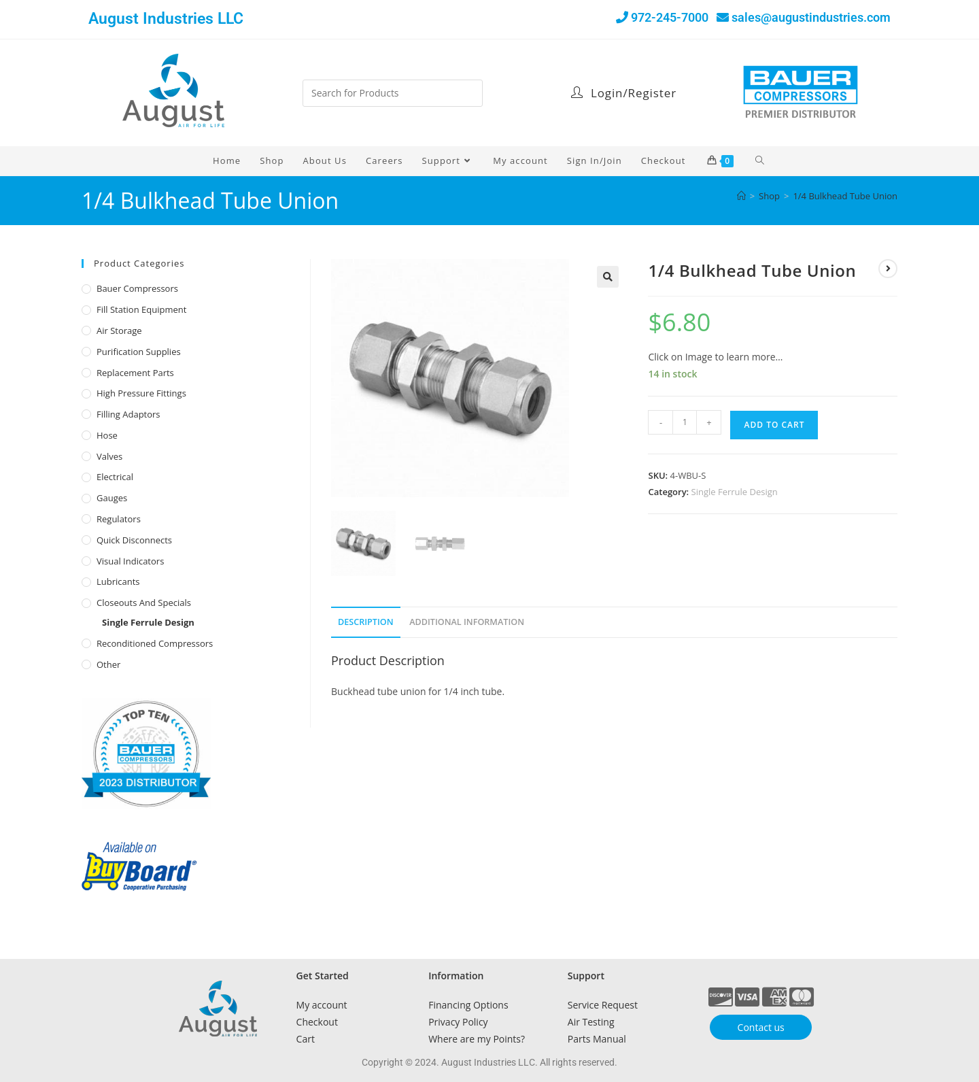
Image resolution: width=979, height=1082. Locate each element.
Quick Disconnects (134, 540)
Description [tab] (366, 622)
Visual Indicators (130, 561)
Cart (305, 1038)
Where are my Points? (476, 1038)
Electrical (115, 477)
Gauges (112, 498)
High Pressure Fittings (141, 393)
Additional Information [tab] (466, 622)
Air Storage (119, 330)
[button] (608, 277)
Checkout (317, 1021)
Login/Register (623, 93)
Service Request (603, 1004)
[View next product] (887, 268)
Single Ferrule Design (734, 492)
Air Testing (591, 1021)
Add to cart (774, 424)
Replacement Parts (135, 373)
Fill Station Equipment (141, 309)
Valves (109, 456)
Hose (107, 435)
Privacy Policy (457, 1021)
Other (108, 664)
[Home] (741, 196)
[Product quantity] (684, 422)
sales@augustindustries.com (811, 17)
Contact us (761, 1027)
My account (321, 1004)
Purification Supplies (139, 351)
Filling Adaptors (128, 414)
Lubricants (118, 581)
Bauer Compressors (137, 288)
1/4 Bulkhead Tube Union (845, 196)
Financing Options (468, 1004)
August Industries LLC (165, 19)
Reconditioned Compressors (155, 643)
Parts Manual (597, 1038)
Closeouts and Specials (144, 602)
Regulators (119, 519)
